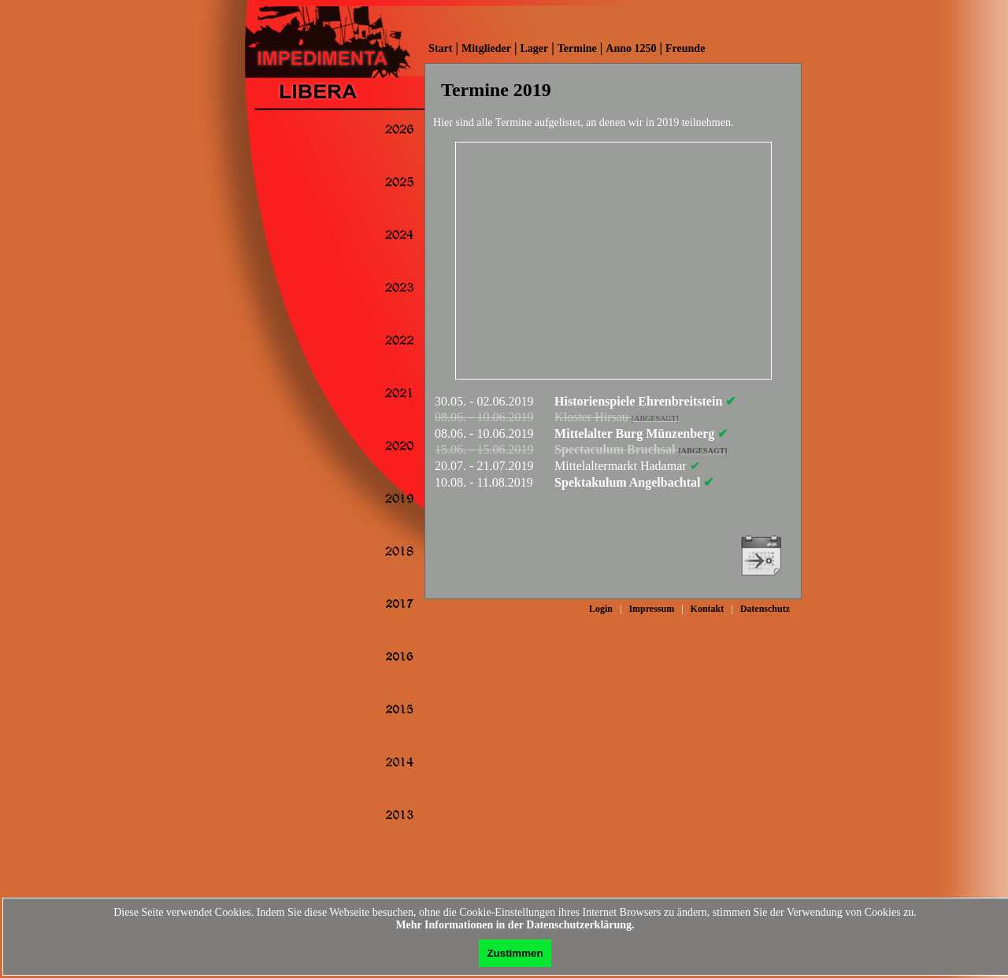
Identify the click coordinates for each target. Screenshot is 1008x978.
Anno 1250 (631, 48)
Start (440, 48)
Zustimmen (515, 953)
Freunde (685, 48)
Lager (534, 48)
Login (601, 608)
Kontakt (707, 608)
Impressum (651, 608)
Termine (577, 48)
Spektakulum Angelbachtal (633, 482)
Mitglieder (486, 48)
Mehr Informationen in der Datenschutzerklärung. (514, 925)
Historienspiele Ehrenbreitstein (645, 401)
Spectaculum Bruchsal (641, 449)
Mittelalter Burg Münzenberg (641, 433)
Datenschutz (765, 608)
